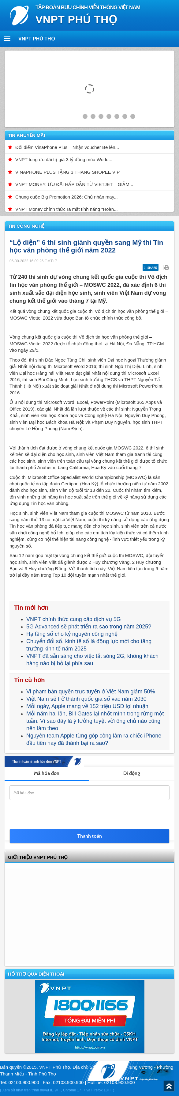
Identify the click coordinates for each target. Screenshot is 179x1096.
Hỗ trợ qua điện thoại (36, 974)
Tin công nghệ (26, 226)
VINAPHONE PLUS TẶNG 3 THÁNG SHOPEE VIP (67, 172)
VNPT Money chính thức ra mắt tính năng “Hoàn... (66, 209)
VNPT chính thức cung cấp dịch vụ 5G (73, 619)
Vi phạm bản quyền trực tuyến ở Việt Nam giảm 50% (90, 691)
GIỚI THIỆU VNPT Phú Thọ (38, 857)
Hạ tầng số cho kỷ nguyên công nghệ (71, 634)
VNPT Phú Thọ (36, 38)
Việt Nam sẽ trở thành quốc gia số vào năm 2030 (86, 699)
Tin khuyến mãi (26, 135)
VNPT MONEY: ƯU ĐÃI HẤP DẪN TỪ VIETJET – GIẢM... (74, 184)
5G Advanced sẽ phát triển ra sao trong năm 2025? (88, 627)
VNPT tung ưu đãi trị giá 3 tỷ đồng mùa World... (63, 159)
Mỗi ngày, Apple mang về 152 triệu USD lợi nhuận (87, 706)
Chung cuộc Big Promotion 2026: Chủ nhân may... (66, 196)
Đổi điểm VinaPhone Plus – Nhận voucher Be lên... (67, 147)
